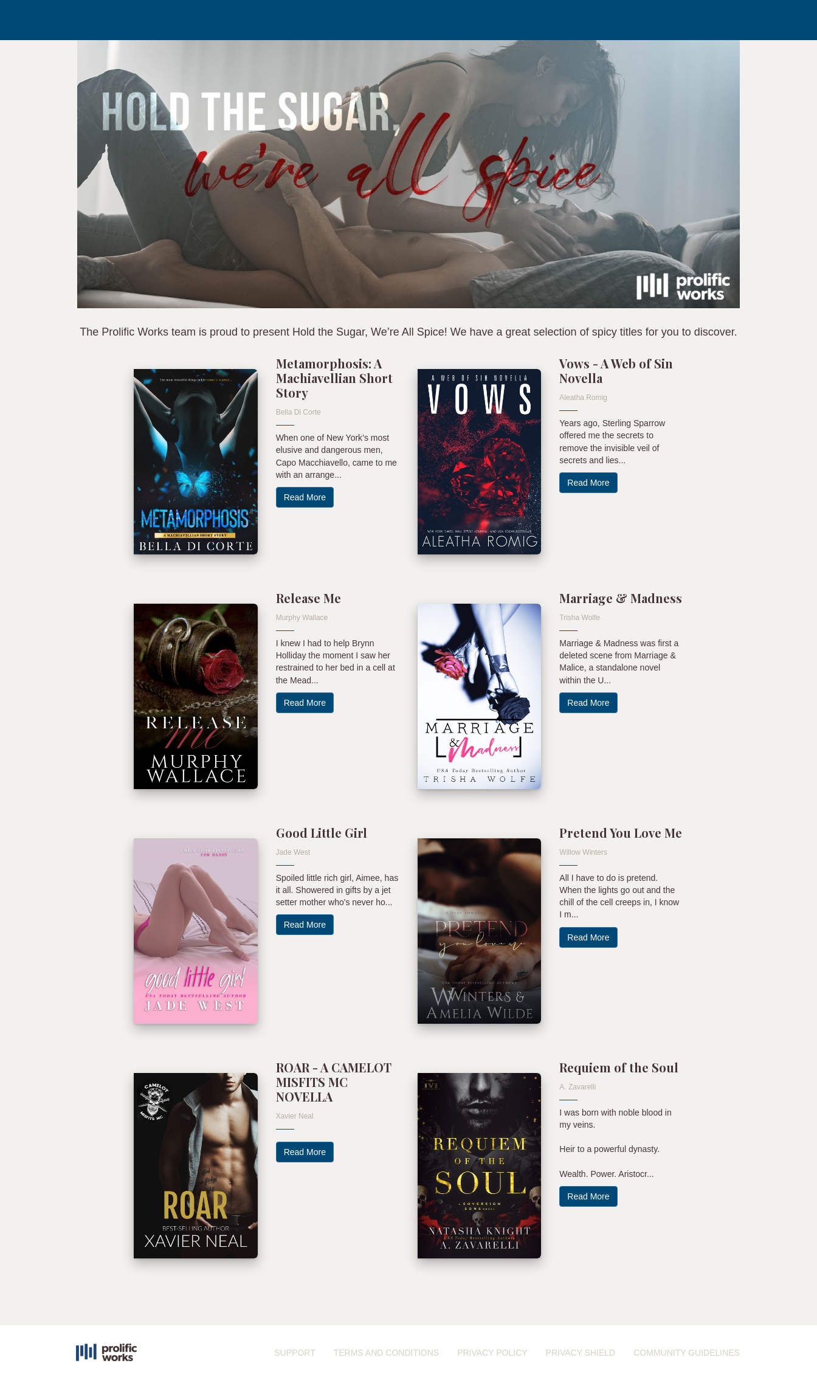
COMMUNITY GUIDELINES (686, 1353)
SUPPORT (294, 1353)
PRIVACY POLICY (492, 1353)
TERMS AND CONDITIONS (386, 1353)
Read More (305, 497)
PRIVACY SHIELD (581, 1353)
